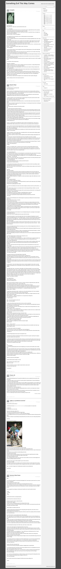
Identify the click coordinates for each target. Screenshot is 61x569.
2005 (44, 21)
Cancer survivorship (46, 45)
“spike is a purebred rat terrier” (17, 400)
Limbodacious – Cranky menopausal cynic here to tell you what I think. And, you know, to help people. (49, 64)
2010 (44, 16)
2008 (44, 18)
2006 (44, 20)
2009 (44, 17)
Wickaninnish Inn (46, 101)
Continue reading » (38, 393)
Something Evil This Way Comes (20, 3)
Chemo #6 (12, 375)
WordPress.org (46, 35)
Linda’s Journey (46, 66)
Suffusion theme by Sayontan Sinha (50, 566)
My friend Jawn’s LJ (46, 75)
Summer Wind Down (15, 475)
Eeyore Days (13, 84)
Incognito (12, 10)
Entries (45, 33)
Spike (11, 371)
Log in (45, 32)
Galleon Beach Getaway (47, 100)
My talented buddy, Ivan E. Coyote (48, 76)
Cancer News (12, 11)
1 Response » (38, 11)
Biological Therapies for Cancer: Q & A (49, 44)
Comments (46, 34)
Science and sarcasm (47, 68)
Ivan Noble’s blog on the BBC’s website (49, 62)
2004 (44, 22)
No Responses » (38, 376)
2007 (44, 19)
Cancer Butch (45, 60)
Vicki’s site (45, 71)
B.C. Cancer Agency (46, 43)
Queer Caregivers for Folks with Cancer (49, 67)
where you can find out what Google (19, 405)
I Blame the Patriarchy (47, 61)
